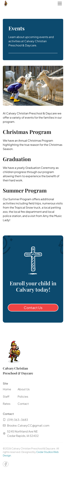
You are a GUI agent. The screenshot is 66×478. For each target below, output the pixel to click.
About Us (24, 389)
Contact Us (33, 307)
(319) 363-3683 (15, 419)
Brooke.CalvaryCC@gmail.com (26, 425)
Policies (23, 396)
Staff (6, 396)
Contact (23, 403)
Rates (6, 403)
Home (7, 389)
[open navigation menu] (59, 3)
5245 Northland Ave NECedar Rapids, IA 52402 (21, 434)
